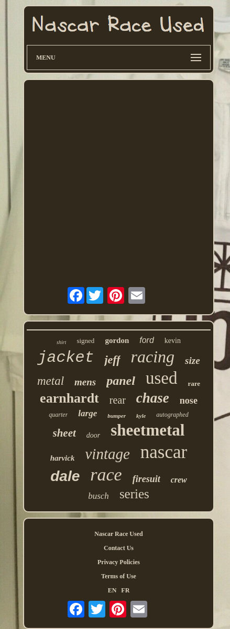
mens (85, 381)
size (192, 360)
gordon (117, 340)
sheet (64, 433)
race (106, 474)
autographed (172, 414)
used (162, 378)
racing (153, 356)
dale (65, 476)
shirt (61, 342)
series (134, 494)
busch (98, 496)
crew (179, 479)
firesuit (146, 479)
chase (152, 398)
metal (50, 380)
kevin (173, 341)
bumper (116, 416)
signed (85, 341)
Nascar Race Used (118, 533)
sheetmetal (147, 430)
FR (125, 590)
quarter (58, 414)
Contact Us (119, 548)
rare (194, 383)
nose (189, 400)
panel (120, 380)
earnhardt (69, 398)
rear (117, 400)
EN (112, 590)
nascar (163, 452)
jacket (65, 358)
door (93, 435)
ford (146, 340)
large (87, 413)
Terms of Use (118, 576)
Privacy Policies (118, 562)
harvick (62, 458)
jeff (112, 359)
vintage (107, 453)
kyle (141, 416)
